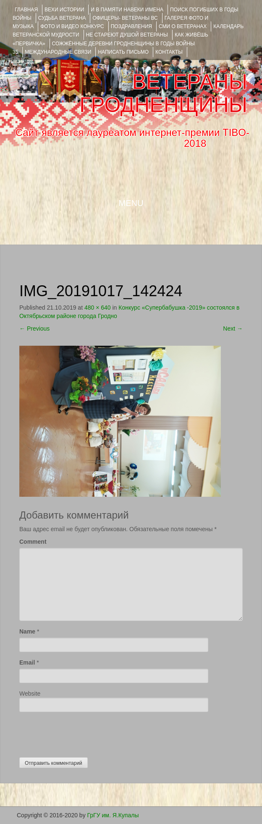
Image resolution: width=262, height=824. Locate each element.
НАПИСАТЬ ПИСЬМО (123, 52)
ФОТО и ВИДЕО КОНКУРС (72, 26)
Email (27, 662)
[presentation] (83, 732)
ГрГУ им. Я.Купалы (113, 815)
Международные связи (58, 52)
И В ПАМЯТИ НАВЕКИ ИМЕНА (127, 10)
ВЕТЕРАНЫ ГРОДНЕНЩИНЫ (163, 93)
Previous (34, 328)
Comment (33, 541)
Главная (26, 10)
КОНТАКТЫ (169, 52)
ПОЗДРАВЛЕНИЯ (131, 26)
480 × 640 (97, 307)
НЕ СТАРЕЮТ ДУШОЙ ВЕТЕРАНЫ (127, 35)
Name (27, 631)
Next (233, 328)
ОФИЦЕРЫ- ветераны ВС (124, 18)
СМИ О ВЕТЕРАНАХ (183, 26)
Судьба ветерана (62, 18)
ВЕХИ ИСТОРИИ (64, 10)
